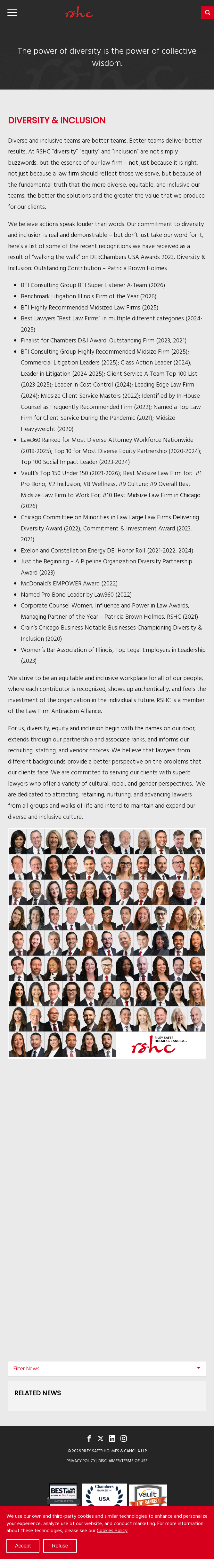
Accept (23, 1545)
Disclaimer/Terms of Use (122, 1461)
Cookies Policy (112, 1530)
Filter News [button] (26, 1368)
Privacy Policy (81, 1461)
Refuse (60, 1545)
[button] (207, 12)
